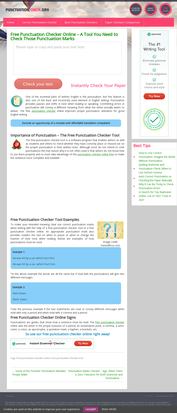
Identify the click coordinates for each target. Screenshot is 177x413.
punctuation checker (44, 111)
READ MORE (109, 409)
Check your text (38, 84)
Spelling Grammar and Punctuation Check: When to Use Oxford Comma (155, 168)
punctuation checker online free (95, 154)
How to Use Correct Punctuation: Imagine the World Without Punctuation (157, 156)
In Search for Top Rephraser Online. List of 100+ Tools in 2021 (155, 196)
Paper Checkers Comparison (122, 22)
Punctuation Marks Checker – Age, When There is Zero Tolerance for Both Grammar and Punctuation (95, 374)
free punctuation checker (109, 322)
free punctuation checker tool (67, 358)
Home (10, 22)
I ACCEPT (90, 409)
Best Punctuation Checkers (81, 22)
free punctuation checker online (34, 358)
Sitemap (10, 396)
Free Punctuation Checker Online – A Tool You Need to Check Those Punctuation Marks (64, 36)
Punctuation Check (165, 396)
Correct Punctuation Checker (39, 22)
